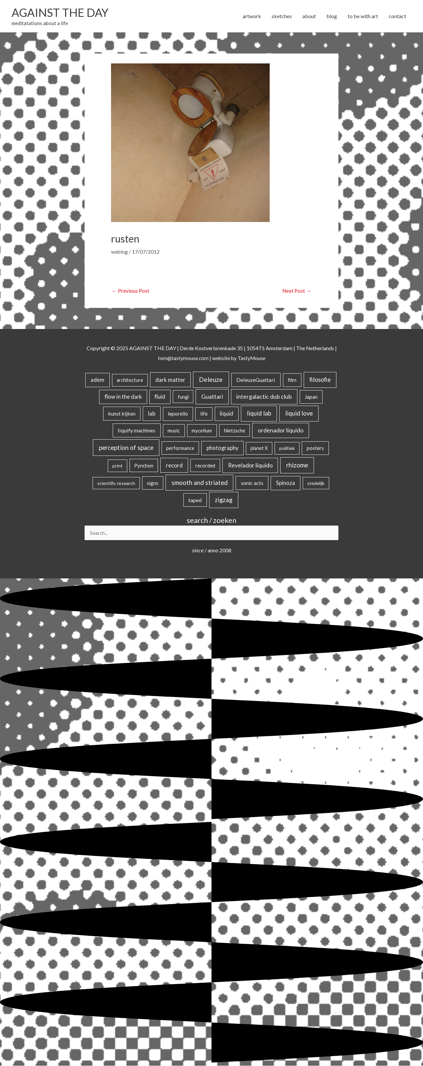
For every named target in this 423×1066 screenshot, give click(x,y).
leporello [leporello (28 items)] (178, 414)
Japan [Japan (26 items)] (311, 397)
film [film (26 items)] (292, 380)
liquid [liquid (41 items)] (226, 414)
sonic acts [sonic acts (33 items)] (252, 483)
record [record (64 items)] (174, 465)
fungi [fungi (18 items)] (183, 397)
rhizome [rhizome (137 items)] (297, 465)
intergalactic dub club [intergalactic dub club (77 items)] (264, 396)
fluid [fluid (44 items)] (159, 396)
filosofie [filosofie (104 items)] (320, 380)
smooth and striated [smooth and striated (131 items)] (200, 483)
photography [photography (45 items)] (222, 448)
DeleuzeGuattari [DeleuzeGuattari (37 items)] (255, 380)
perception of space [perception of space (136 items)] (126, 448)
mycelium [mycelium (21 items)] (202, 431)
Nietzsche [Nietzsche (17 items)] (234, 431)
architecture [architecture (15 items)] (130, 380)
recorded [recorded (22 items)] (205, 466)
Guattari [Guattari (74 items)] (212, 396)
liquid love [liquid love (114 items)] (299, 413)
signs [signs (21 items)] (152, 483)
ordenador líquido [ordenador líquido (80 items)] (280, 430)
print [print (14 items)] (117, 466)
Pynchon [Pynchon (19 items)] (143, 466)
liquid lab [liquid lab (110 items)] (259, 413)
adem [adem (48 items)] (97, 380)
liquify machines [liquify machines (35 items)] (136, 430)
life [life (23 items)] (204, 414)
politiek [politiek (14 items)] (287, 448)
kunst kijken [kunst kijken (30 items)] (121, 414)
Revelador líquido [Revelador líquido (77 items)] (250, 465)
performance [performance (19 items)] (180, 448)
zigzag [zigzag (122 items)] (223, 499)
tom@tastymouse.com (182, 358)
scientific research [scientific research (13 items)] (116, 483)
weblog (119, 251)
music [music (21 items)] (174, 431)
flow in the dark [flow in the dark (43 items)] (123, 396)
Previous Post (130, 291)
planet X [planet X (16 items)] (259, 448)
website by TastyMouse (239, 358)
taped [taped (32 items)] (195, 500)
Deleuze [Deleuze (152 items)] (211, 380)
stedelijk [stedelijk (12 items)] (316, 483)
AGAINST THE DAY (61, 12)
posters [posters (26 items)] (315, 448)
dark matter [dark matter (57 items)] (170, 380)
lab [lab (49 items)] (151, 413)
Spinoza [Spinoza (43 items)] (285, 483)
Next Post (296, 291)
